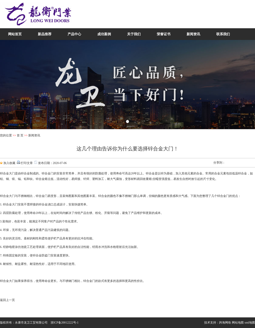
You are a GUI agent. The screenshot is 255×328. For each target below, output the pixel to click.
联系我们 (223, 34)
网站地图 (238, 322)
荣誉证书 (163, 34)
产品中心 (74, 34)
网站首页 (15, 34)
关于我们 (134, 34)
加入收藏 (9, 163)
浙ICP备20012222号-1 (64, 322)
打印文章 (27, 163)
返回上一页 (7, 300)
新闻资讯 (193, 34)
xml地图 (249, 322)
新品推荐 (44, 34)
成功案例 (104, 34)
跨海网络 (225, 322)
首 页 (20, 135)
